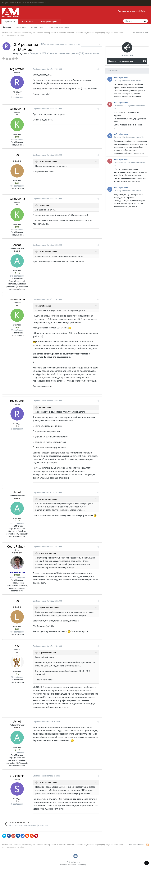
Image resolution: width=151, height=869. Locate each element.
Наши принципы (37, 3)
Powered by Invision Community (73, 865)
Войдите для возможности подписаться (61, 44)
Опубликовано (46, 69)
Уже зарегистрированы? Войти (133, 11)
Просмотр (10, 21)
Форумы (7, 27)
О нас (47, 3)
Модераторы (37, 27)
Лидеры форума (49, 21)
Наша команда (23, 3)
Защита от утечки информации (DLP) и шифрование (73, 53)
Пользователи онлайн (59, 27)
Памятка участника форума (120, 61)
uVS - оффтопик (121, 77)
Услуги (5, 3)
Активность (28, 21)
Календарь (21, 27)
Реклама (12, 3)
